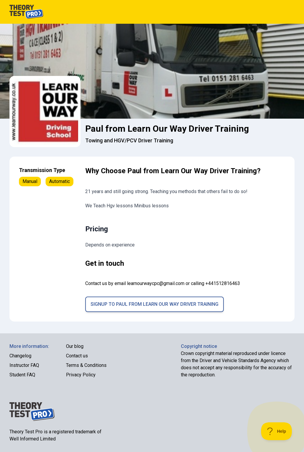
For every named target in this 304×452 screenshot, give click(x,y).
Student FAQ (22, 375)
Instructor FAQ (24, 365)
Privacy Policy (81, 375)
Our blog (74, 346)
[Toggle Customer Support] (276, 431)
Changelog (20, 356)
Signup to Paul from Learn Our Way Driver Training (154, 304)
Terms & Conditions (86, 365)
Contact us (77, 356)
